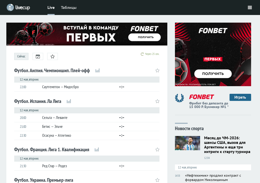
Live (51, 7)
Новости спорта (189, 128)
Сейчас (21, 56)
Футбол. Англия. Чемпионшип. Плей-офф (52, 70)
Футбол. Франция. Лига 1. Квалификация (51, 149)
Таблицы (68, 7)
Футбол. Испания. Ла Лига (37, 101)
